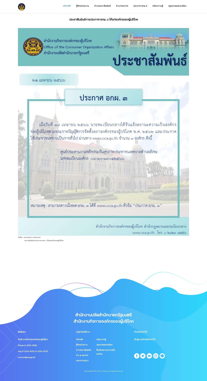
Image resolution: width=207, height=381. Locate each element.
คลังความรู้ (157, 5)
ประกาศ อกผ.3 (140, 5)
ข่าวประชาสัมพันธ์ (102, 5)
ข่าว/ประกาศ (122, 5)
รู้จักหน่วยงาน (82, 5)
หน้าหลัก (67, 5)
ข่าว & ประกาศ (82, 355)
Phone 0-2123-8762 (27, 345)
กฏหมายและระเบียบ (177, 5)
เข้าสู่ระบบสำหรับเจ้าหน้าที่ (144, 339)
